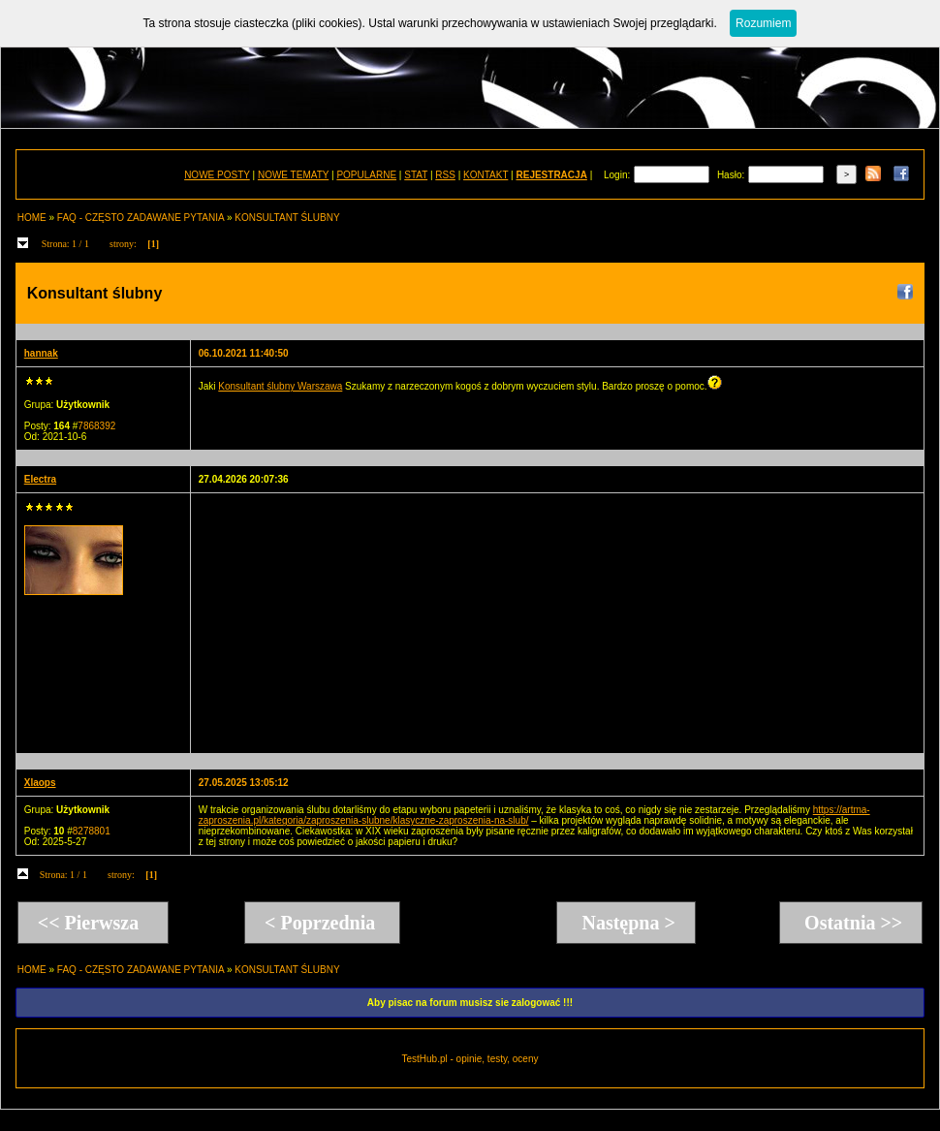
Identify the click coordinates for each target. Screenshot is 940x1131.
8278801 (91, 831)
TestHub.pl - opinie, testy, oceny (469, 1058)
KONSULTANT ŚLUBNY (287, 217)
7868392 (96, 426)
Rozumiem (763, 23)
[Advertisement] (346, 622)
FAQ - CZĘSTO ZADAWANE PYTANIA (140, 217)
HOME (32, 217)
